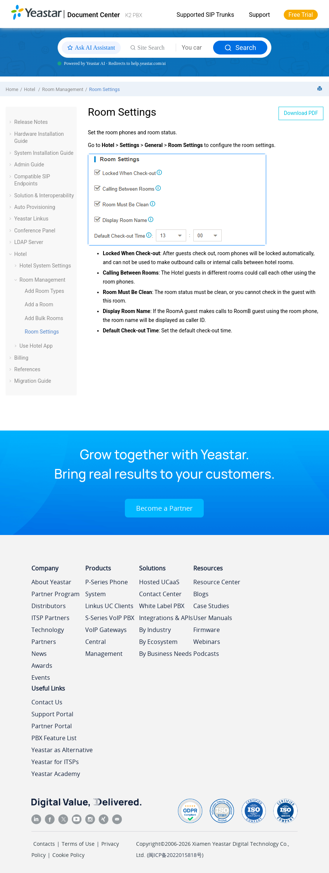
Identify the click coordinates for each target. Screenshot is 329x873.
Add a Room (39, 304)
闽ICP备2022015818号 (175, 854)
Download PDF (301, 113)
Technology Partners (47, 636)
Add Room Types (44, 291)
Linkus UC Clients (109, 606)
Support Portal (52, 714)
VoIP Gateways (106, 630)
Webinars (206, 642)
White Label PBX (161, 606)
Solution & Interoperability (44, 195)
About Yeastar (51, 582)
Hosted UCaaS (159, 582)
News (39, 654)
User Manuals (212, 618)
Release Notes (31, 122)
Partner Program (55, 594)
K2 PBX (133, 15)
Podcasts (206, 654)
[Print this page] (320, 89)
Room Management (62, 89)
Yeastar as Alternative (62, 750)
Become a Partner (164, 508)
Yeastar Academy (55, 774)
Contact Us (46, 702)
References (27, 369)
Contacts (44, 843)
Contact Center (160, 594)
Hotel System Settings (45, 266)
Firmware (206, 630)
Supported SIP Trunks (205, 14)
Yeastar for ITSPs (55, 762)
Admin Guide (29, 165)
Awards (41, 665)
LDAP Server (28, 242)
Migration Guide (32, 381)
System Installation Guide (43, 153)
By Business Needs (165, 654)
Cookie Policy (68, 854)
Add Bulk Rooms (44, 318)
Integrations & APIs (166, 618)
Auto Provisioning (34, 207)
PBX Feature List (54, 738)
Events (40, 677)
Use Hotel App (36, 346)
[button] (11, 122)
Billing (21, 358)
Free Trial (301, 14)
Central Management (104, 648)
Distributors (48, 606)
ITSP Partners (50, 618)
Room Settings (104, 89)
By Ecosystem (158, 642)
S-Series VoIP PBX (109, 618)
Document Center (93, 15)
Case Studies (211, 606)
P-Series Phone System (106, 588)
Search (240, 47)
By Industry (155, 630)
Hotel (30, 89)
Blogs (201, 594)
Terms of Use (78, 843)
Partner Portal (51, 726)
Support (259, 14)
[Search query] (194, 47)
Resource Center (216, 582)
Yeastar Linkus (31, 219)
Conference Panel (34, 231)
